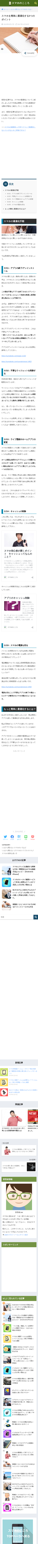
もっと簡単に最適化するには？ (15, 209)
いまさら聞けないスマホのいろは (13, 844)
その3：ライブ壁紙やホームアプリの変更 (20, 199)
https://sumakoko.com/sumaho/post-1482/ (17, 361)
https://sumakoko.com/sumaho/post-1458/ (17, 683)
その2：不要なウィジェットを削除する (19, 196)
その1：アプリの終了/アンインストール (19, 193)
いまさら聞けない (8, 847)
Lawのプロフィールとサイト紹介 (16, 1231)
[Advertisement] (19, 77)
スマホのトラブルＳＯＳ (23, 847)
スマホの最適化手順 (12, 190)
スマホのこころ (19, 3)
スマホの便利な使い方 (9, 850)
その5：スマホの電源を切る (16, 204)
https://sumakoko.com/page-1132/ (14, 356)
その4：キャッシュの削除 (15, 202)
